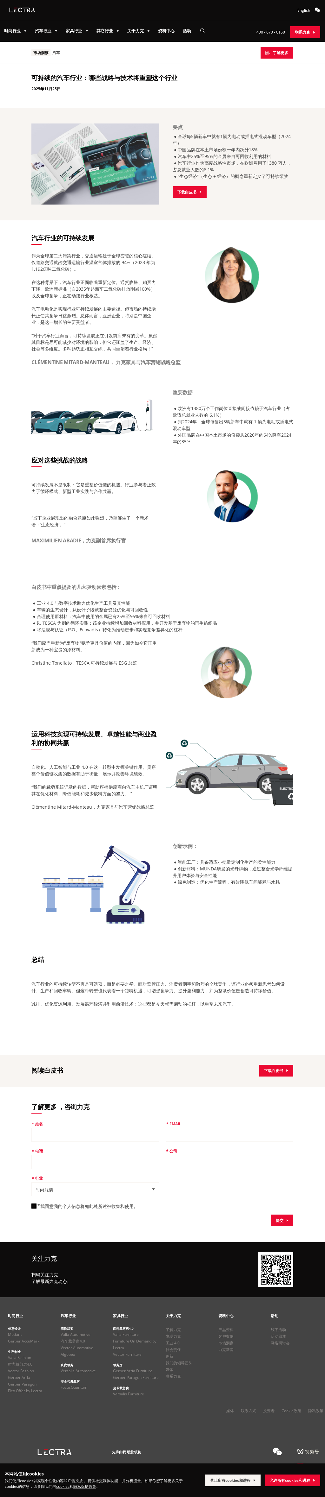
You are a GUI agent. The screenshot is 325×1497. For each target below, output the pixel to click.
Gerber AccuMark (23, 1341)
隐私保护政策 (84, 1486)
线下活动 (278, 1329)
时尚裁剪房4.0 (20, 1364)
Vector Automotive (77, 1347)
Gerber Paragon (22, 1384)
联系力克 (173, 1376)
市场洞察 (226, 1343)
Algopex (68, 1354)
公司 (173, 1151)
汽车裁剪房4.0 (73, 1341)
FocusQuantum (74, 1387)
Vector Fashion (21, 1371)
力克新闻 (226, 1349)
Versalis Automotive (78, 1371)
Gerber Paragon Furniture (136, 1377)
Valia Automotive (75, 1334)
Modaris (15, 1334)
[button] (95, 1189)
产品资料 (226, 1329)
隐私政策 (315, 1410)
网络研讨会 (280, 1343)
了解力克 (173, 1329)
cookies (63, 1486)
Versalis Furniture (128, 1394)
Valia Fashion (19, 1357)
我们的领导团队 (179, 1363)
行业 (39, 1178)
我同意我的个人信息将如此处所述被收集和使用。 (89, 1206)
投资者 (269, 1410)
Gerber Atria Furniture (132, 1371)
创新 (169, 1356)
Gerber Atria (19, 1377)
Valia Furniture (126, 1334)
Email (175, 1124)
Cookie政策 (291, 1410)
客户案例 (226, 1336)
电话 (39, 1151)
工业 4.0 (173, 1343)
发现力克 (173, 1336)
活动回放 (278, 1336)
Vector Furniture (127, 1354)
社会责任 (173, 1349)
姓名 (39, 1124)
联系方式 (248, 1410)
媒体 (169, 1369)
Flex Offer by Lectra (25, 1390)
